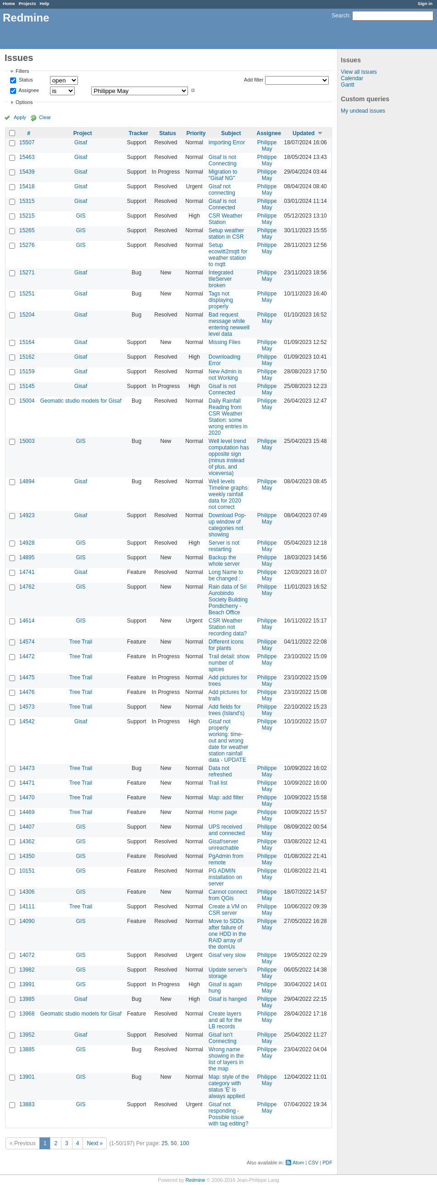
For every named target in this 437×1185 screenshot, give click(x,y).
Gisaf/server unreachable (224, 844)
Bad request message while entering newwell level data (229, 324)
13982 (26, 970)
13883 (26, 1104)
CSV (313, 1162)
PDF (327, 1162)
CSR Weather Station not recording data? (228, 627)
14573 (26, 707)
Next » (95, 1143)
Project (82, 133)
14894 (26, 481)
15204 (26, 314)
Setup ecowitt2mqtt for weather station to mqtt (228, 255)
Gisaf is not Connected (222, 204)
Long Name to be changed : (226, 575)
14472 (26, 656)
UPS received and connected (227, 830)
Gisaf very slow (227, 955)
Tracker (138, 133)
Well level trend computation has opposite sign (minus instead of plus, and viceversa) (229, 457)
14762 (26, 587)
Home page (223, 812)
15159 (26, 371)
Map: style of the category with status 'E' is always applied (229, 1086)
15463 (26, 157)
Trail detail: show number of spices (229, 662)
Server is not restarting (224, 546)
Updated (304, 133)
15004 (26, 401)
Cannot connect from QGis (228, 895)
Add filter (254, 79)
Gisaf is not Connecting (223, 160)
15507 (26, 142)
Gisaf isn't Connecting (223, 1038)
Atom (298, 1162)
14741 (26, 572)
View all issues (358, 72)
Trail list (218, 783)
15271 (26, 272)
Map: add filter (226, 797)
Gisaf (80, 142)
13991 (26, 984)
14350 (26, 856)
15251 (26, 293)
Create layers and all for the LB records (225, 1020)
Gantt (347, 85)
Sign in (425, 3)
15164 (26, 342)
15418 (26, 186)
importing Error (227, 142)
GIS (81, 216)
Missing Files (224, 342)
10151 (26, 871)
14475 (26, 677)
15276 (26, 245)
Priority (196, 133)
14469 (26, 812)
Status (25, 80)
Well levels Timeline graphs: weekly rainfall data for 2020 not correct (229, 494)
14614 (26, 620)
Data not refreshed (220, 771)
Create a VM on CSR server (228, 909)
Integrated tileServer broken (221, 279)
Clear (45, 117)
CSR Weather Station (226, 219)
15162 (26, 357)
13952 (26, 1035)
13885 (26, 1049)
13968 (26, 1013)
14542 (26, 721)
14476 (26, 692)
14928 (26, 543)
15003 (26, 441)
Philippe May (267, 145)
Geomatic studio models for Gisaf (80, 401)
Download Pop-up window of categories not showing (227, 525)
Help (45, 3)
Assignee (28, 90)
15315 (26, 201)
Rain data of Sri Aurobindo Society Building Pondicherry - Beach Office (228, 600)
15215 (26, 216)
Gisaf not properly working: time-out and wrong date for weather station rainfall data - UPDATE (229, 740)
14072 (26, 955)
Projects (27, 3)
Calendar (352, 78)
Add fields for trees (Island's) (226, 710)
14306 (26, 892)
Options (24, 102)
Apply (20, 117)
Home (9, 3)
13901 (26, 1077)
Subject (231, 133)
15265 (26, 230)
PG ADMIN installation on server (225, 877)
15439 (26, 172)
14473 (26, 768)
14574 (26, 642)
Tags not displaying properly (221, 300)
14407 (26, 827)
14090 (26, 921)
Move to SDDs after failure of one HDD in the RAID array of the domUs (227, 934)
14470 (26, 797)
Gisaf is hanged (228, 999)
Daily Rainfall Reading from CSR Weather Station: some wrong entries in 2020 (228, 417)
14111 (26, 906)
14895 (26, 557)
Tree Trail (80, 642)
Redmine (195, 1180)
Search (340, 15)
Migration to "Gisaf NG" (223, 175)
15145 (26, 386)
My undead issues (363, 111)
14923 (26, 515)
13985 (26, 999)
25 (164, 1143)
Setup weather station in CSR (226, 233)
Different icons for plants (226, 645)
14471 (26, 783)
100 (184, 1143)
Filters (22, 71)
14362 (26, 841)
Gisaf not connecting (222, 189)
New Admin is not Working (225, 374)
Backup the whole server (224, 560)
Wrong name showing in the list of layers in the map (226, 1059)
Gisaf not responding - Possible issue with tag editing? (229, 1114)
